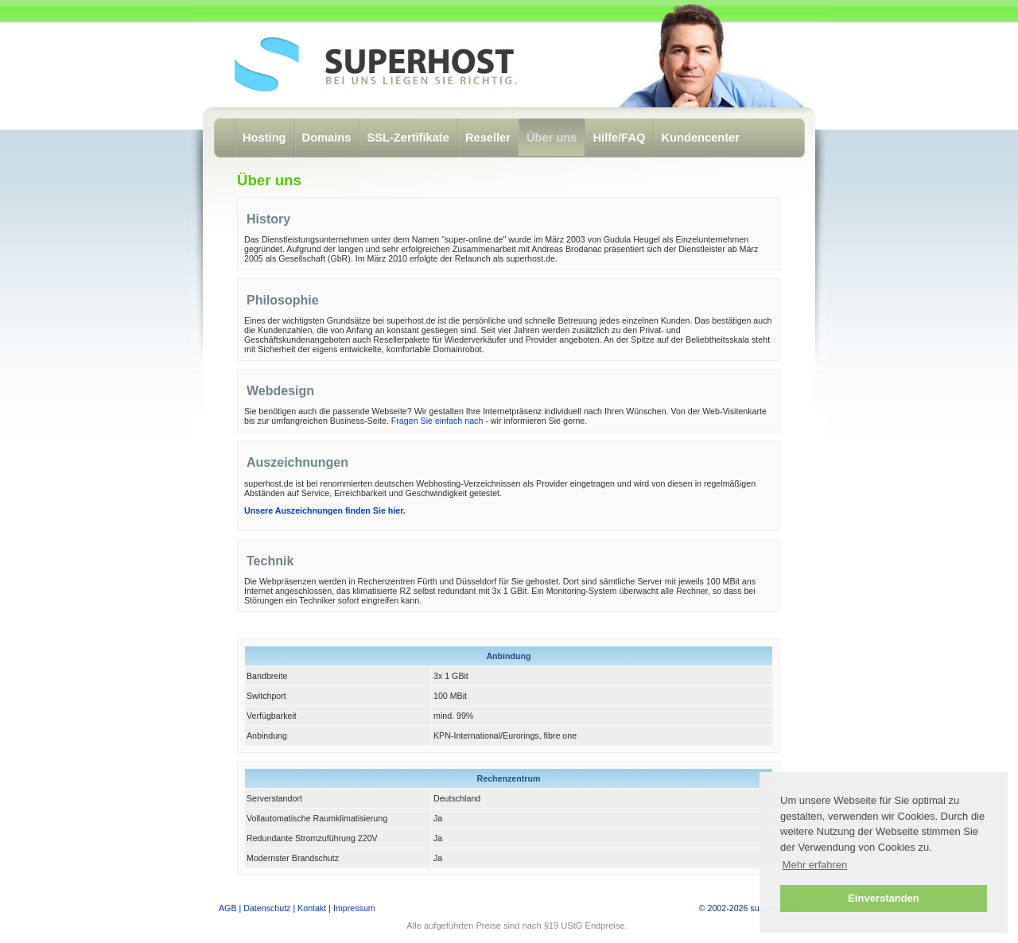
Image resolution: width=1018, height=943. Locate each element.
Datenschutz (266, 908)
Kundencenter (700, 137)
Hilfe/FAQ (619, 137)
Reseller (488, 137)
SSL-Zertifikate (408, 137)
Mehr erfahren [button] (815, 865)
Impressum (354, 908)
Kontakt (311, 908)
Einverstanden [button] (883, 898)
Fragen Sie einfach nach (437, 420)
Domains (327, 137)
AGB (228, 908)
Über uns (551, 137)
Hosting (264, 137)
